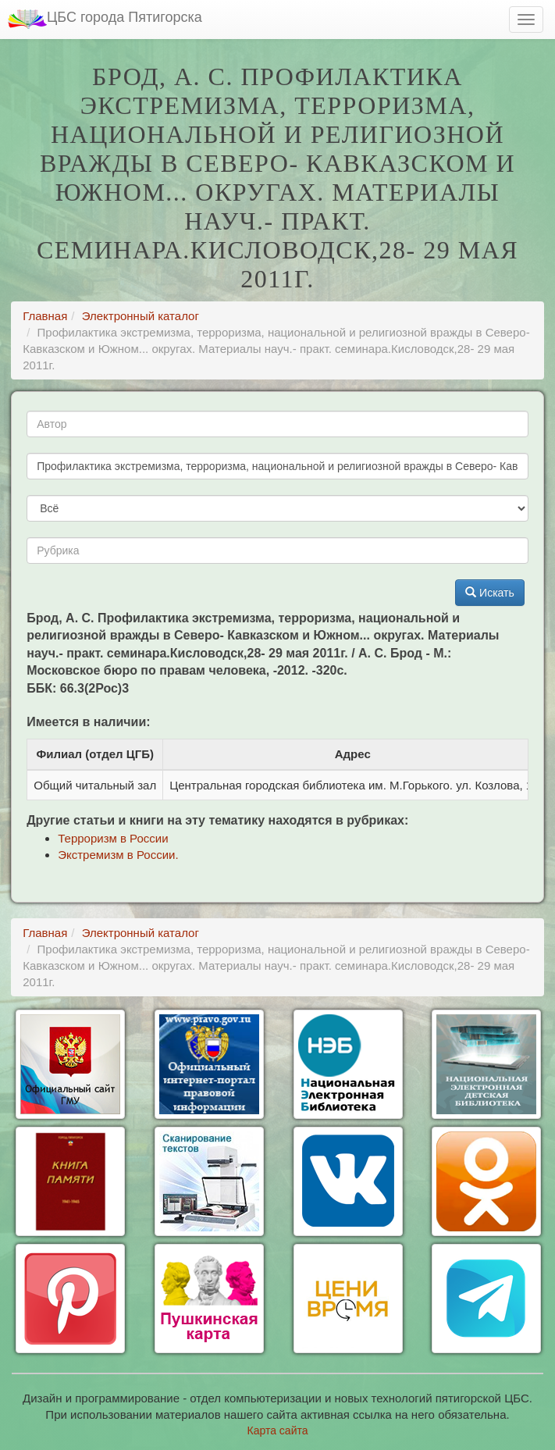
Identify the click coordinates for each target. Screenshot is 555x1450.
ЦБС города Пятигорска (105, 19)
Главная (45, 315)
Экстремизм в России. (118, 854)
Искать (489, 592)
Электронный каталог (140, 315)
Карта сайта (277, 1430)
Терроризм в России (113, 838)
